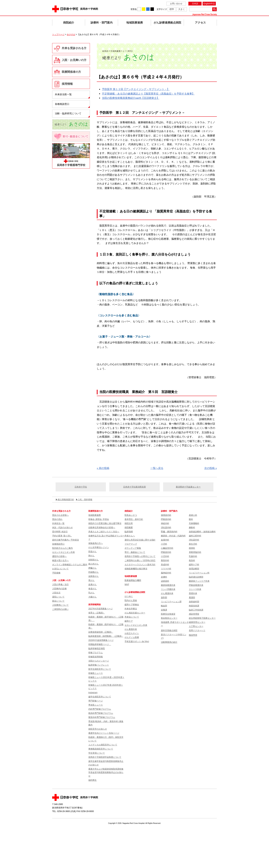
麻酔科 (192, 527)
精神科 (192, 548)
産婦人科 (193, 515)
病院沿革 (129, 523)
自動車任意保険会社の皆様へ (101, 527)
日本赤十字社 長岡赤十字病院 (75, 8)
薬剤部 (164, 597)
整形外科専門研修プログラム (101, 717)
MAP (127, 584)
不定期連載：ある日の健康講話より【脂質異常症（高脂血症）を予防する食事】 (148, 93)
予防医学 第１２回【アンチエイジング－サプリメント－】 (135, 89)
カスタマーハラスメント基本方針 (140, 564)
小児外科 (165, 556)
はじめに (129, 596)
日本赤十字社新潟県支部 (134, 487)
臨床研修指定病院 (96, 648)
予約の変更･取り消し (62, 536)
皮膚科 (164, 577)
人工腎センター (196, 626)
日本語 (195, 3)
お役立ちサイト (132, 633)
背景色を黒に (152, 9)
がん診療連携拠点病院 (167, 22)
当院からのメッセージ (98, 661)
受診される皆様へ (60, 515)
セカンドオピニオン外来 (63, 552)
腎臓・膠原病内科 (169, 531)
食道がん (92, 588)
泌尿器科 (165, 581)
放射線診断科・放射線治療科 (202, 531)
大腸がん (92, 597)
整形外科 (165, 560)
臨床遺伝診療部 (196, 577)
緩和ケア (129, 621)
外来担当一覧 (58, 523)
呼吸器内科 (166, 519)
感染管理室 (194, 614)
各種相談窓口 (62, 104)
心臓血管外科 (167, 548)
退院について (58, 597)
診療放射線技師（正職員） (100, 632)
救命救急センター (169, 618)
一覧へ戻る (156, 468)
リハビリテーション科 (199, 573)
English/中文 (209, 3)
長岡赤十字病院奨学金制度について (104, 757)
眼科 (191, 519)
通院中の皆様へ (59, 556)
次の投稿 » (210, 468)
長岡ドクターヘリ (197, 630)
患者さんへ (130, 536)
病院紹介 (68, 22)
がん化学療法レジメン (98, 547)
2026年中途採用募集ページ (101, 640)
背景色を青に (148, 9)
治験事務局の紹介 (169, 642)
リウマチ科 (166, 568)
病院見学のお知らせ (97, 729)
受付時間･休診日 (60, 531)
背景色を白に (139, 9)
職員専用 (193, 635)
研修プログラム (95, 652)
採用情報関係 (95, 604)
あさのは (71, 34)
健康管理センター (197, 622)
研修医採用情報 (95, 657)
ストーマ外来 (195, 589)
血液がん (92, 584)
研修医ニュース (95, 673)
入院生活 (56, 593)
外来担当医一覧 (63, 94)
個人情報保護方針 (66, 499)
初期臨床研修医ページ (99, 644)
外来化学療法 (131, 608)
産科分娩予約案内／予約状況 (65, 540)
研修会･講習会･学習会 (98, 519)
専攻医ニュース (95, 705)
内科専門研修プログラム (99, 709)
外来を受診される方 (74, 48)
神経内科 (165, 523)
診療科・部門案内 (102, 22)
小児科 (164, 544)
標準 (171, 9)
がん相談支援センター (135, 613)
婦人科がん (93, 564)
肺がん (91, 555)
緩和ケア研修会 (132, 604)
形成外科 (165, 564)
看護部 (192, 597)
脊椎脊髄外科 (195, 552)
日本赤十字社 (81, 487)
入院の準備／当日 (60, 584)
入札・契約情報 (85, 499)
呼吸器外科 (166, 552)
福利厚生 (92, 780)
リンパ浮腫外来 (168, 589)
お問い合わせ (176, 3)
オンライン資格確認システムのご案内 (69, 564)
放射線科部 (194, 601)
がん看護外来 (131, 629)
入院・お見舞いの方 (74, 60)
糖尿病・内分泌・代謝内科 (173, 536)
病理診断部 (194, 568)
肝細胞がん (93, 572)
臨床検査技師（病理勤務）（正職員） (105, 636)
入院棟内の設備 (59, 588)
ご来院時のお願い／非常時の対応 (140, 560)
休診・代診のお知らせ (62, 527)
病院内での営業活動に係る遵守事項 (104, 523)
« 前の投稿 (103, 468)
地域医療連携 (134, 22)
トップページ (58, 34)
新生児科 (193, 544)
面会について (58, 601)
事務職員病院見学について (100, 749)
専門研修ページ (95, 701)
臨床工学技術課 (196, 610)
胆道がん (92, 551)
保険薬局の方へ (95, 543)
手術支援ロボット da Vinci (137, 641)
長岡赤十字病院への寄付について (140, 556)
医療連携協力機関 (133, 580)
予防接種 (56, 573)
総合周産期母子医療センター (202, 618)
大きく (181, 9)
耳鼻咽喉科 (194, 523)
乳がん (91, 593)
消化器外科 (194, 540)
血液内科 (165, 540)
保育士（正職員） (96, 613)
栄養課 (164, 610)
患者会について (132, 617)
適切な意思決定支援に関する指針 (140, 540)
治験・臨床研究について (68, 113)
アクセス (200, 22)
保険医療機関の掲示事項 (136, 568)
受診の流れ (57, 519)
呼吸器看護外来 (196, 585)
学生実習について (96, 753)
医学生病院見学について (99, 669)
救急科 (192, 560)
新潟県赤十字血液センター (188, 487)
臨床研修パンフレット (98, 665)
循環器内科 (166, 515)
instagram (92, 692)
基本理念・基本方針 (134, 519)
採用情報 (67, 83)
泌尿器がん (93, 576)
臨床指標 (129, 531)
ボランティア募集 (133, 548)
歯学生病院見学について (99, 697)
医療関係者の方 (71, 71)
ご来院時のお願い (60, 609)
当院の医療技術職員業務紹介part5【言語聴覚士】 (130, 97)
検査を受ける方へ (60, 560)
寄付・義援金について (135, 552)
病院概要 (129, 527)
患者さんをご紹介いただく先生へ (103, 531)
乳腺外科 (193, 556)
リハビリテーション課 (171, 601)
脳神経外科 (166, 573)
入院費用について (60, 605)
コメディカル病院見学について (102, 745)
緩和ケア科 (194, 564)
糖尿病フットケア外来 (199, 581)
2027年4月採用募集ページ (100, 608)
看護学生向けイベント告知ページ (103, 733)
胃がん (91, 580)
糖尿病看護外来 (168, 585)
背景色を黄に (143, 9)
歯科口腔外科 (195, 536)
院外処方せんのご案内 (62, 548)
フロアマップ (131, 544)
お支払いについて (60, 568)
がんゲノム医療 (132, 637)
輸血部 (164, 606)
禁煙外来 (193, 593)
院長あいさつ (131, 515)
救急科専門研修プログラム (100, 713)
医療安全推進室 (168, 614)
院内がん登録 (131, 600)
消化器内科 (166, 527)
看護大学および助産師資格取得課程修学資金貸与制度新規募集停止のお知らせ (105, 772)
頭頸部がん (93, 560)
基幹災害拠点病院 (169, 630)
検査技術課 (194, 606)
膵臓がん (92, 568)
